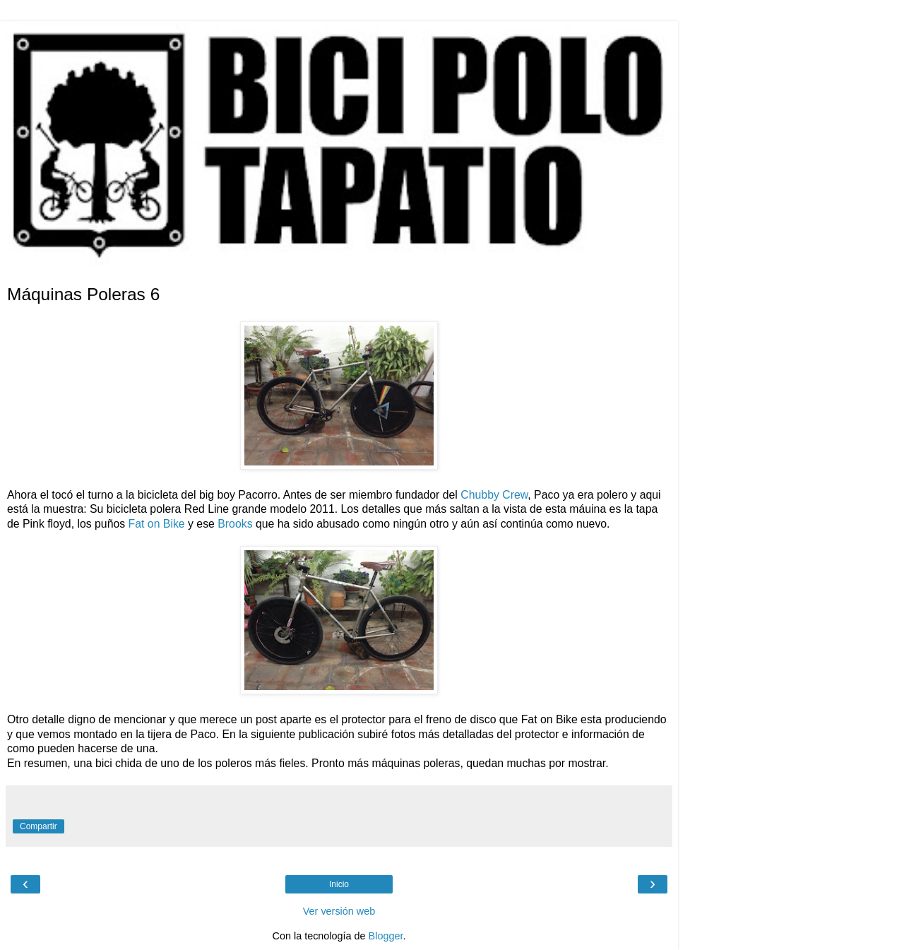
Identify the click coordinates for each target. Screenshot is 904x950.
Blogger (386, 936)
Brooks (235, 524)
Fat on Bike (157, 524)
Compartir (38, 826)
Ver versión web (339, 911)
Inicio (339, 884)
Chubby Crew (494, 495)
